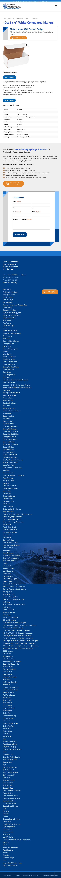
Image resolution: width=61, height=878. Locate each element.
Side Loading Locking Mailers (13, 459)
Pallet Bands (7, 735)
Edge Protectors (8, 510)
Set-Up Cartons (8, 505)
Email (17, 212)
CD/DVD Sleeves (8, 423)
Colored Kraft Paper (9, 668)
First (14, 208)
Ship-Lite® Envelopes (10, 557)
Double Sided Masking (10, 805)
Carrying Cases (8, 420)
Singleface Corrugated (10, 487)
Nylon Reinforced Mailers (11, 544)
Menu (56, 8)
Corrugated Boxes (9, 363)
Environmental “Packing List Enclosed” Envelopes (19, 624)
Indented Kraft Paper (10, 676)
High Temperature (9, 826)
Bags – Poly (7, 288)
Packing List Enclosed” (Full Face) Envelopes (17, 637)
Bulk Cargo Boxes (9, 358)
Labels (5, 562)
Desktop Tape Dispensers (11, 797)
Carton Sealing (8, 792)
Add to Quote (9, 100)
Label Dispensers (8, 570)
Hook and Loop (8, 831)
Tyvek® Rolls (7, 702)
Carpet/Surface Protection (12, 789)
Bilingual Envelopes (9, 619)
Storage (5, 350)
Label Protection (8, 836)
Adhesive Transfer (9, 779)
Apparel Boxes (8, 497)
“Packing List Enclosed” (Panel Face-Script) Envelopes (21, 645)
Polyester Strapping (9, 745)
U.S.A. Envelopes (8, 658)
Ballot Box (6, 417)
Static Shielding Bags (10, 330)
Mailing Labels (8, 575)
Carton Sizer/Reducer (10, 361)
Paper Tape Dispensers (10, 846)
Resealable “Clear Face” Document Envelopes (18, 647)
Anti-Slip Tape (7, 784)
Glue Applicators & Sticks (11, 818)
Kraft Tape (6, 833)
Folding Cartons (8, 500)
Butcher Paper (8, 665)
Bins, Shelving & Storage (11, 340)
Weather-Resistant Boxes (11, 410)
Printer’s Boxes (8, 397)
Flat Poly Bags (8, 301)
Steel (4, 751)
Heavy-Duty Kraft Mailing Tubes (13, 598)
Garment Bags (8, 306)
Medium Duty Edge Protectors (13, 521)
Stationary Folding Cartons (12, 508)
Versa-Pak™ (7, 492)
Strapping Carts (8, 753)
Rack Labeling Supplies (10, 348)
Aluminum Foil (8, 782)
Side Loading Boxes (9, 402)
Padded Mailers (8, 547)
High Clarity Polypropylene (12, 312)
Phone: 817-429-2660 (10, 279)
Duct (4, 807)
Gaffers (5, 815)
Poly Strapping (8, 849)
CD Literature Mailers (10, 425)
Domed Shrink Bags (9, 714)
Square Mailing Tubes (10, 456)
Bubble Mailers (8, 534)
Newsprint (6, 683)
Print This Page (9, 77)
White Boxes (7, 412)
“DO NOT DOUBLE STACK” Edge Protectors (17, 513)
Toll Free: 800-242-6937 (11, 276)
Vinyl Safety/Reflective (10, 864)
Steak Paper (7, 696)
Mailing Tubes (7, 590)
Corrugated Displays (9, 428)
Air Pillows (6, 469)
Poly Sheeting (7, 319)
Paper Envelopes (8, 552)
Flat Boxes (6, 376)
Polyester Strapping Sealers (12, 748)
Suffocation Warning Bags (12, 332)
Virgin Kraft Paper (9, 707)
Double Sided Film (9, 800)
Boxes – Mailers (8, 415)
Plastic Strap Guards (9, 526)
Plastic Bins (7, 345)
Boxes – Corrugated (9, 355)
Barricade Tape (8, 787)
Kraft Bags (6, 601)
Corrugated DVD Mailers (11, 433)
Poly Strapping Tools (10, 743)
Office (5, 844)
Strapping (6, 733)
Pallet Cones (7, 523)
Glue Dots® (7, 820)
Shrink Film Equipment (10, 722)
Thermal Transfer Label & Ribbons (14, 585)
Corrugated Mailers (9, 435)
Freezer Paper (7, 673)
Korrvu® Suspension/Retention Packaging (17, 386)
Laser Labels (7, 572)
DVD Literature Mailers (10, 438)
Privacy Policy (7, 874)
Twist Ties (6, 337)
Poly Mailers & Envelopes (11, 554)
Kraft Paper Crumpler (10, 681)
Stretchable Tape (8, 857)
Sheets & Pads (8, 399)
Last (33, 208)
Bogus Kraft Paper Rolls (11, 663)
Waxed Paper (7, 709)
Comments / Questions (22, 219)
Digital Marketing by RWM (50, 874)
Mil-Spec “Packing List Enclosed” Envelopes (17, 632)
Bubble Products (8, 472)
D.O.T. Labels (7, 565)
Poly (4, 738)
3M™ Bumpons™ (8, 769)
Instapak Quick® (8, 479)
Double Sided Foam (9, 802)
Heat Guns (6, 720)
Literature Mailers (9, 451)
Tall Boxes (6, 404)
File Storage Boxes (9, 374)
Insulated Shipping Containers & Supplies (16, 384)
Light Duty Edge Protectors (12, 518)
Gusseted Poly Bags (9, 309)
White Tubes (7, 614)
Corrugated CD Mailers (10, 430)
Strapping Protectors (10, 528)
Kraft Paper (7, 678)
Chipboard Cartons (9, 495)
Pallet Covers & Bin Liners (11, 314)
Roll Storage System (10, 485)
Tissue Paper (7, 699)
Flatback (6, 813)
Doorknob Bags (8, 296)
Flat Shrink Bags (8, 717)
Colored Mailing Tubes (10, 596)
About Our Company (10, 281)
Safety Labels (7, 580)
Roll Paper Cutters (9, 694)
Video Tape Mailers (9, 464)
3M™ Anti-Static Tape (10, 766)
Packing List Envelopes (10, 616)
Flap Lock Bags (8, 299)
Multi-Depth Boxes (9, 394)
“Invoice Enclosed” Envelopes (13, 627)
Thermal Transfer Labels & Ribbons (14, 588)
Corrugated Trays (8, 368)
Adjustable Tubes (8, 593)
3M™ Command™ (9, 774)
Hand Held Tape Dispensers (12, 823)
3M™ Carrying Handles (10, 771)
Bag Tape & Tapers (9, 293)
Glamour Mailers (8, 539)
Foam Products (8, 477)
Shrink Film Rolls (8, 725)
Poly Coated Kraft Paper (11, 686)
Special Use (7, 652)
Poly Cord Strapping (9, 740)
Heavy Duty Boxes (9, 381)
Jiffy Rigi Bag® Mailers (10, 541)
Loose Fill (6, 482)
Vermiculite (6, 490)
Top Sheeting (7, 335)
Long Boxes (7, 389)
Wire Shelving (7, 353)
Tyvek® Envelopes (9, 559)
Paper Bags (7, 549)
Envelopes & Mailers (10, 531)
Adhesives (6, 776)
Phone (36, 212)
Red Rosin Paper (8, 691)
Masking (6, 841)
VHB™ (5, 859)
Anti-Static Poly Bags (10, 291)
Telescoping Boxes (9, 407)
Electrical (6, 810)
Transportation (8, 655)
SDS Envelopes (8, 650)
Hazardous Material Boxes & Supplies (15, 379)
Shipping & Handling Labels (12, 583)
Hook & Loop (7, 828)
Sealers (5, 327)
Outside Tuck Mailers (10, 454)
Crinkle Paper (7, 671)
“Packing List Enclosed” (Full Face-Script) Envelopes (20, 640)
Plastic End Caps (8, 609)
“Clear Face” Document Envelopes (14, 621)
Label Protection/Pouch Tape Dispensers (16, 838)
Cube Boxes (7, 371)
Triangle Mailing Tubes (10, 461)
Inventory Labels (8, 567)
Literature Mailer (8, 448)
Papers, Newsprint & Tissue (12, 660)
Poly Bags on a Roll (9, 317)
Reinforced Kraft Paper (10, 689)
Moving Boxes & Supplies (11, 392)
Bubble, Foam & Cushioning (12, 466)
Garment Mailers (8, 446)
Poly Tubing (7, 322)
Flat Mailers (7, 536)
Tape (4, 764)
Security (6, 851)
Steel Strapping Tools (10, 758)
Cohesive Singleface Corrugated (13, 474)
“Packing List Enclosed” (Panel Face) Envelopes (18, 642)
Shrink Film (7, 712)
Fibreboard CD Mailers (10, 443)
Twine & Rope (7, 761)
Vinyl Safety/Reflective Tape (12, 862)
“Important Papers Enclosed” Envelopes (16, 629)
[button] (26, 45)
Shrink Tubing (7, 730)
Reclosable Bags (8, 324)
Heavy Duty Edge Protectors (12, 516)
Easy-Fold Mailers (9, 441)
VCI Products (7, 704)
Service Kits (7, 727)
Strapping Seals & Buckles (11, 756)
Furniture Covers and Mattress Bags (15, 304)
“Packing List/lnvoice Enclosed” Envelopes (17, 634)
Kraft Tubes (6, 606)
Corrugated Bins (8, 343)
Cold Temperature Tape (10, 795)
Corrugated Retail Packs (11, 366)
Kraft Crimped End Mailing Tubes (14, 603)
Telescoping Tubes (9, 611)
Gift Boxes (6, 503)
